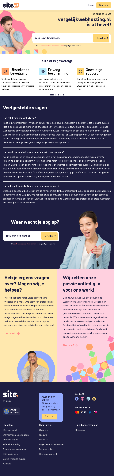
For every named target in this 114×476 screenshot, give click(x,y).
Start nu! (49, 416)
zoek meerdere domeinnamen (51, 46)
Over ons (43, 430)
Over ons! (68, 345)
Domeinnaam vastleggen (16, 435)
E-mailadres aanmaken (14, 449)
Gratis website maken (14, 459)
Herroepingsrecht (48, 454)
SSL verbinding (10, 454)
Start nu (103, 5)
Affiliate (7, 463)
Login (91, 5)
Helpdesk (10, 333)
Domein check (10, 430)
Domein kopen (10, 439)
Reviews (43, 439)
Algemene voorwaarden (51, 444)
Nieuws (43, 435)
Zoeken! (102, 38)
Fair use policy (46, 449)
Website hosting (11, 444)
